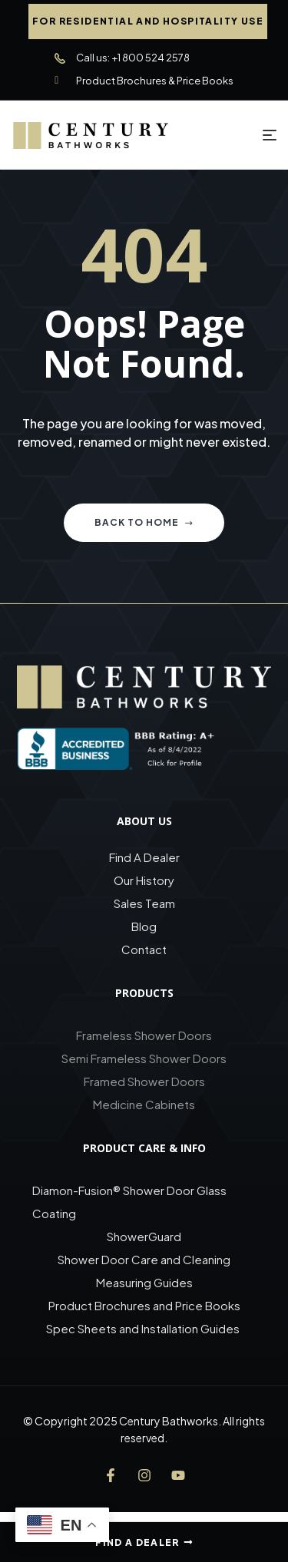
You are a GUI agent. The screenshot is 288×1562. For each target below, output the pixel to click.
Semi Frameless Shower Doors (144, 1058)
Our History (144, 880)
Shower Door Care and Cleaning (144, 1259)
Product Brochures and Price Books (144, 1305)
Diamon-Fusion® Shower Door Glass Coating (129, 1201)
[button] (147, 21)
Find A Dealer (144, 857)
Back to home (144, 522)
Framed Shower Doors (144, 1081)
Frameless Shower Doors (144, 1035)
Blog (144, 926)
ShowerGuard (144, 1236)
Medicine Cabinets (144, 1104)
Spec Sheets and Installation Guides (144, 1328)
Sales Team (144, 903)
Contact (144, 949)
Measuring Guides (144, 1282)
